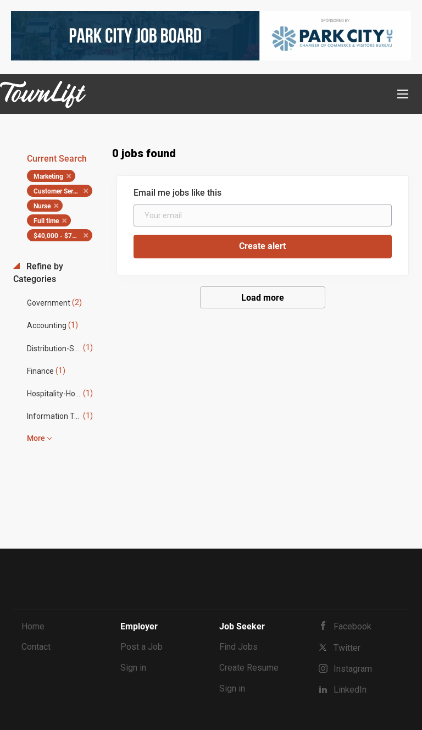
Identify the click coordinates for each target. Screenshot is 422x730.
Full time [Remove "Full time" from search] (46, 221)
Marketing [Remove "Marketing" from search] (48, 176)
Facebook (352, 626)
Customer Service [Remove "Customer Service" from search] (59, 191)
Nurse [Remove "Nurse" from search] (42, 206)
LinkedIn (350, 689)
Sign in (133, 667)
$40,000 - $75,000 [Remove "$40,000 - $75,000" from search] (61, 236)
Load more (262, 297)
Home (33, 626)
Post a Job (141, 646)
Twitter (347, 648)
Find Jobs (238, 646)
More (36, 438)
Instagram (353, 668)
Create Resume (249, 667)
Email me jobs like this (177, 192)
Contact (36, 646)
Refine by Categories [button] (38, 272)
